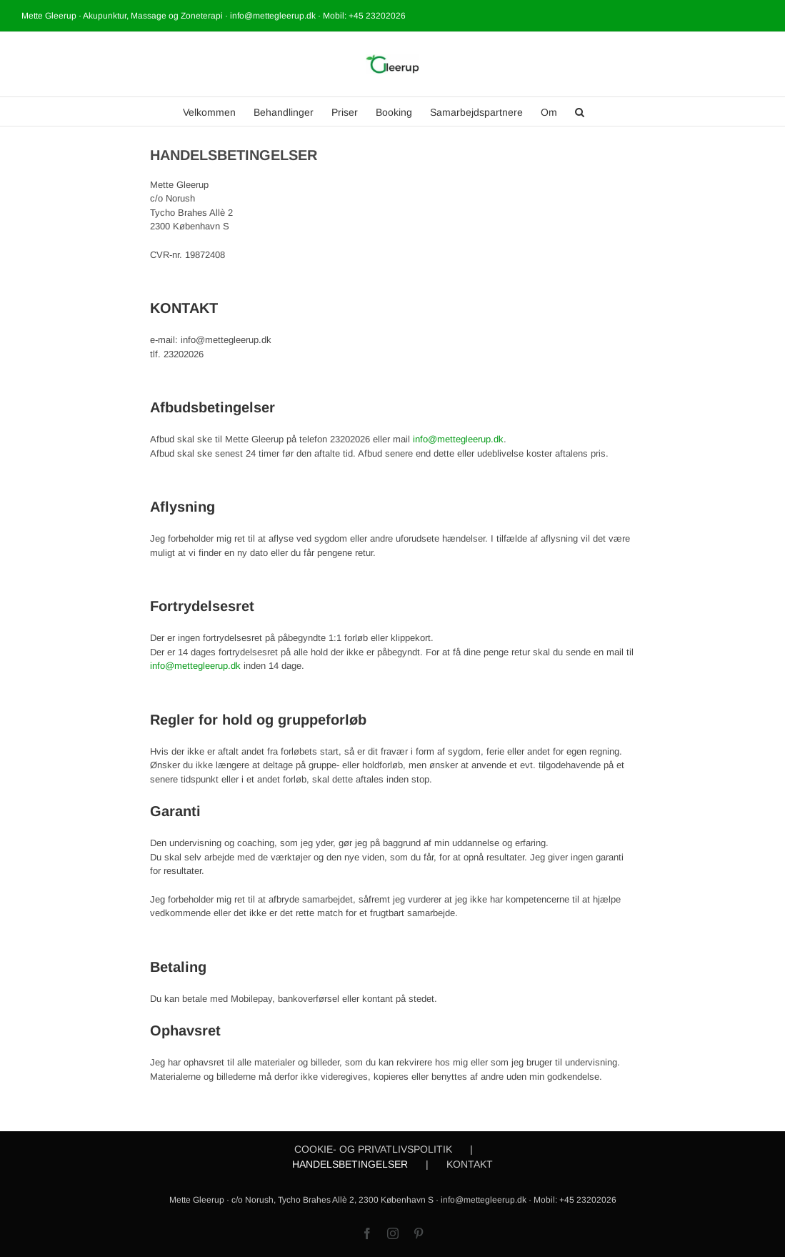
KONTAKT (469, 1164)
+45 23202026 (377, 16)
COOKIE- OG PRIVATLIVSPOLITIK (373, 1149)
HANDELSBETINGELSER (350, 1164)
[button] (579, 111)
